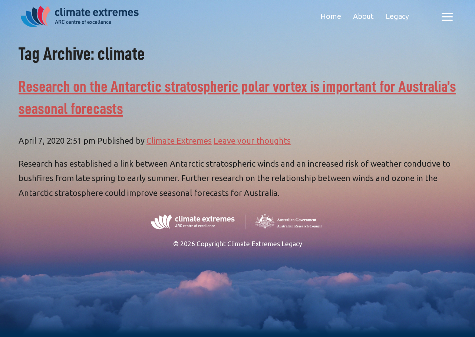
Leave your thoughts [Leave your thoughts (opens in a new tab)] (252, 140)
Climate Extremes (179, 140)
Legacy (397, 16)
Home (330, 16)
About (363, 16)
